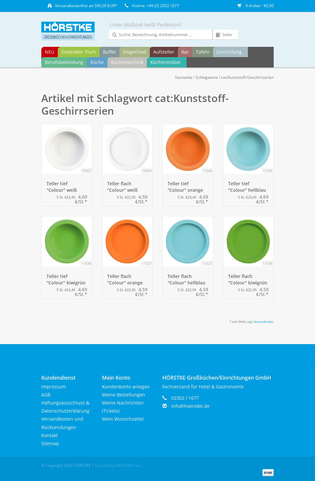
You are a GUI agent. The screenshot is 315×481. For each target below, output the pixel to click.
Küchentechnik (127, 62)
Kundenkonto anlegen (126, 387)
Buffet (109, 52)
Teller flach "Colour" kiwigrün (247, 279)
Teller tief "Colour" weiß (61, 186)
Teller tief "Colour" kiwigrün (66, 279)
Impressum (53, 387)
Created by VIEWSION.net (118, 465)
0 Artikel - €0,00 (256, 5)
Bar (185, 52)
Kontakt (49, 435)
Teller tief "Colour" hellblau (247, 186)
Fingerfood (134, 52)
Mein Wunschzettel (123, 419)
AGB (45, 395)
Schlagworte (207, 77)
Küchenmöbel (165, 62)
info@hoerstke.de (190, 406)
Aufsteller (163, 52)
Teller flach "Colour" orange (125, 279)
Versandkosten (263, 322)
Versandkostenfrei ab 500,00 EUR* (86, 5)
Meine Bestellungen (123, 395)
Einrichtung (229, 52)
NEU (49, 52)
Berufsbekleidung (64, 62)
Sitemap (50, 443)
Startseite (183, 77)
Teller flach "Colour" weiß (122, 186)
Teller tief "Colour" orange (185, 186)
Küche (97, 62)
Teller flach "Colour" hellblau (186, 279)
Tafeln (202, 52)
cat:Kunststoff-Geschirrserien (247, 77)
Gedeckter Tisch (78, 52)
